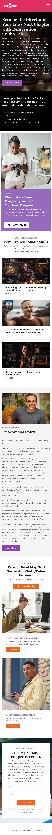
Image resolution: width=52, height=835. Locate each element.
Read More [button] (11, 548)
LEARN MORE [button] (13, 649)
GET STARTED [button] (12, 83)
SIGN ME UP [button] (26, 803)
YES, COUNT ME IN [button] (17, 225)
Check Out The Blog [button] (26, 586)
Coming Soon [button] (13, 726)
